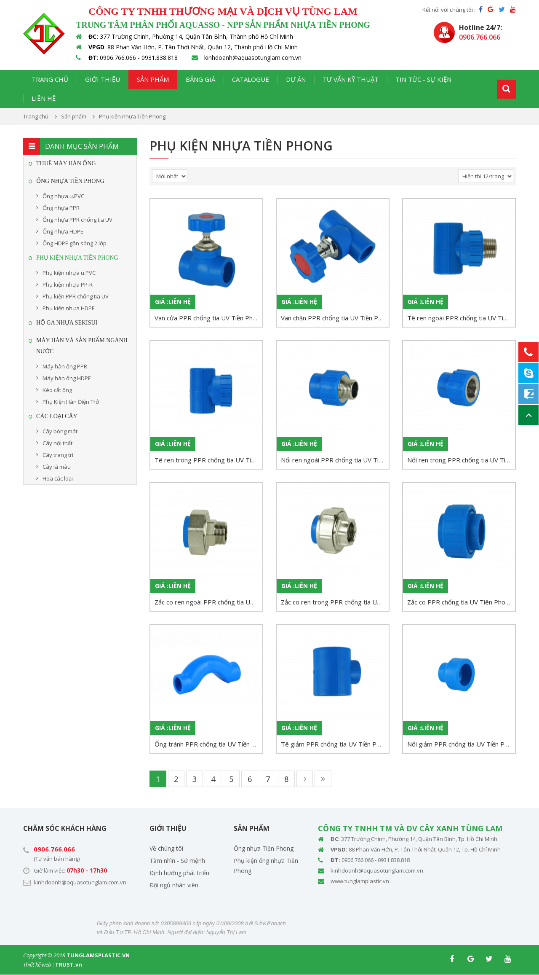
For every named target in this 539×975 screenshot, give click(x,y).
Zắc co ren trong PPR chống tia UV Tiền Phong (335, 602)
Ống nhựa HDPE (63, 231)
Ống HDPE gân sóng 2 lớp (75, 243)
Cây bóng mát (60, 431)
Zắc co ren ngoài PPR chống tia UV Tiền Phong (208, 602)
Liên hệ (44, 98)
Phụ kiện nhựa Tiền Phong (77, 258)
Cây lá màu (57, 466)
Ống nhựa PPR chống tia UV (77, 219)
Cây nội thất (57, 443)
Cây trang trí (58, 455)
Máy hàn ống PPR (65, 366)
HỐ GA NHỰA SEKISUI (66, 323)
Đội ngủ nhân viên (173, 885)
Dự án (296, 79)
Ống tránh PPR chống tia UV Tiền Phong (208, 744)
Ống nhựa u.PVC (63, 196)
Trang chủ (50, 79)
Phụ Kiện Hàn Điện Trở (71, 402)
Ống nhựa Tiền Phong (264, 849)
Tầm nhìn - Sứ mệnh (177, 861)
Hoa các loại (58, 478)
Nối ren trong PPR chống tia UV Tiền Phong (461, 460)
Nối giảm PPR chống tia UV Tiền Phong (461, 744)
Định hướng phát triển (179, 873)
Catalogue (250, 79)
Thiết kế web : (38, 965)
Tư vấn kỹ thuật (351, 79)
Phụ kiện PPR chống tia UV (76, 296)
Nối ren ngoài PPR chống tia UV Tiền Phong (335, 460)
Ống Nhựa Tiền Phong (70, 181)
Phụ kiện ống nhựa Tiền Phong (266, 866)
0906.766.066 (54, 849)
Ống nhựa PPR (61, 208)
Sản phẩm (153, 79)
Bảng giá (200, 79)
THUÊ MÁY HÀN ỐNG (66, 163)
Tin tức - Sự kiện (423, 79)
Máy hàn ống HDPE (67, 378)
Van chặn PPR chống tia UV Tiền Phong (335, 318)
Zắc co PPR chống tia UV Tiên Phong (459, 602)
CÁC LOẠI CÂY (56, 416)
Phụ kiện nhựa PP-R (68, 284)
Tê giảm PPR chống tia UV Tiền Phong (335, 744)
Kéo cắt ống (57, 390)
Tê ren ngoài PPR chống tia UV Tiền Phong (461, 318)
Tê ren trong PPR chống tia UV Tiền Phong (208, 460)
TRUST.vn (68, 965)
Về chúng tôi (166, 849)
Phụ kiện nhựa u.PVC (69, 273)
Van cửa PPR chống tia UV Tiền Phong (208, 318)
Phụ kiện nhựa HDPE (69, 308)
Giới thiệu (102, 79)
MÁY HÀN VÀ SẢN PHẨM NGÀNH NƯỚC (82, 346)
